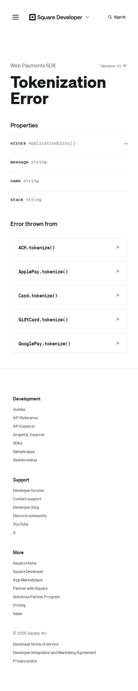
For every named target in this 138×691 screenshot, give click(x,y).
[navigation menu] (15, 17)
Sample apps (24, 451)
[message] (69, 162)
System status (25, 460)
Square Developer (28, 571)
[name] (69, 181)
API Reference (25, 417)
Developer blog (26, 507)
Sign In (120, 17)
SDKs (17, 443)
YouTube (20, 524)
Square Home (24, 563)
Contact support (27, 498)
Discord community (30, 515)
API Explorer (24, 426)
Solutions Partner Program (36, 596)
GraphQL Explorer (29, 434)
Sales (17, 613)
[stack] (69, 200)
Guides (19, 409)
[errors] (69, 144)
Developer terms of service (35, 644)
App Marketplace (28, 580)
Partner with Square (30, 588)
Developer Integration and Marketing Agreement (54, 652)
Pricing (19, 605)
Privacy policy (25, 661)
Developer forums (28, 490)
